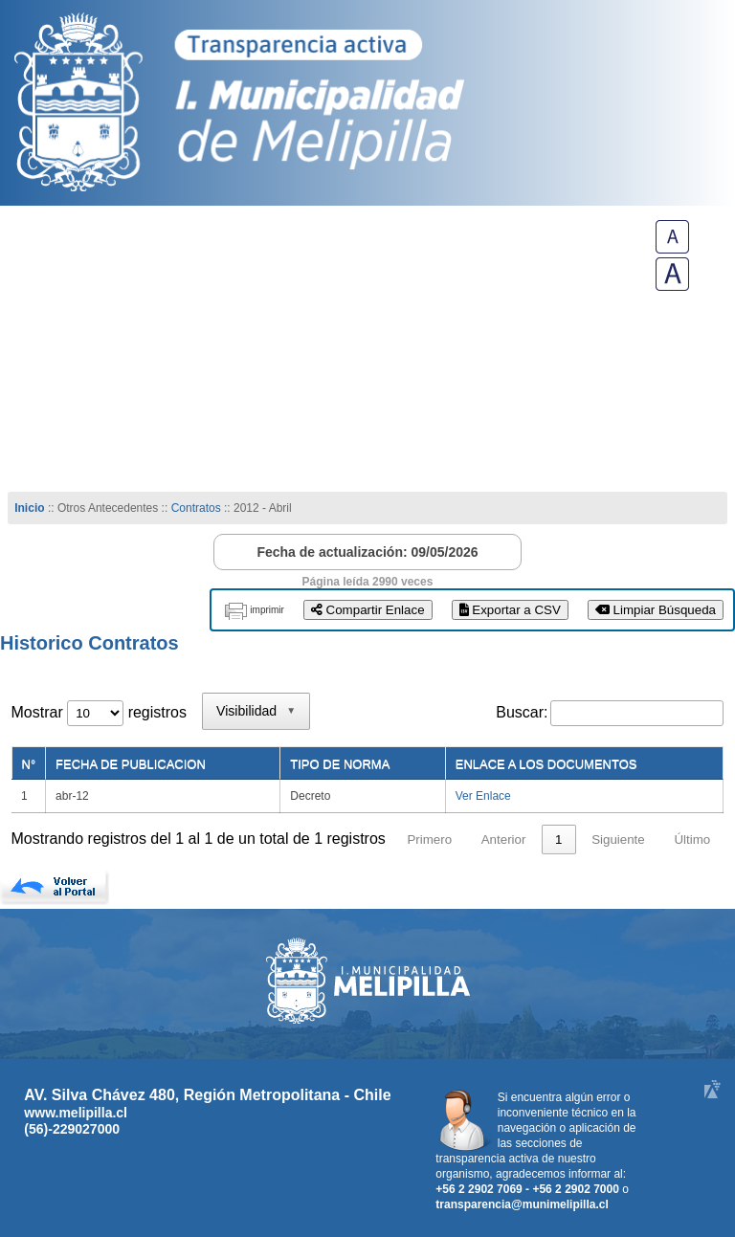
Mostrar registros (99, 712)
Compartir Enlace (368, 610)
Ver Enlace (483, 796)
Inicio (29, 508)
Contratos (197, 508)
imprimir (267, 610)
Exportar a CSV (510, 610)
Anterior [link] (503, 839)
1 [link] (558, 839)
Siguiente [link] (618, 839)
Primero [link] (429, 839)
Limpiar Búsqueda (655, 610)
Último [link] (692, 839)
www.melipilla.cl (75, 1112)
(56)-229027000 (72, 1129)
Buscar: (521, 712)
